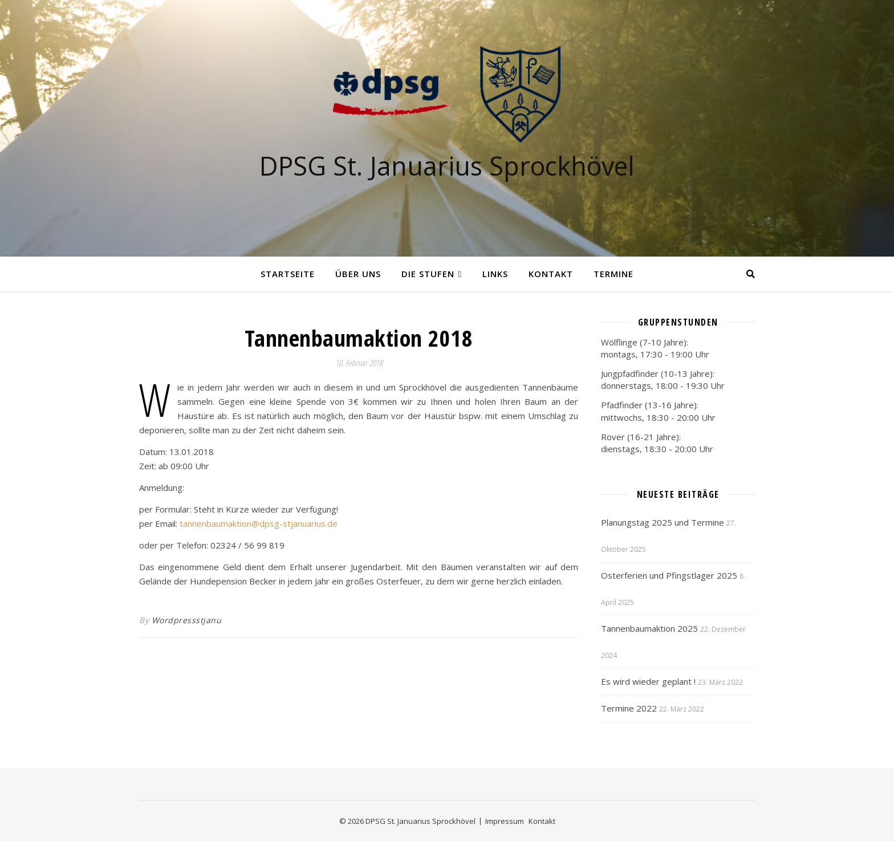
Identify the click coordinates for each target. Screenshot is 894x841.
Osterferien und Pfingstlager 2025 (669, 575)
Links (495, 273)
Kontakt (551, 273)
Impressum (504, 821)
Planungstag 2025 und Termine (662, 522)
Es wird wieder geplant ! (648, 681)
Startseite (288, 273)
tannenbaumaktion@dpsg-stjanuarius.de (259, 523)
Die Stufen (427, 273)
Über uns (358, 273)
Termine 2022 (629, 708)
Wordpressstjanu (187, 620)
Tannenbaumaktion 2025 (649, 628)
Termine (613, 273)
